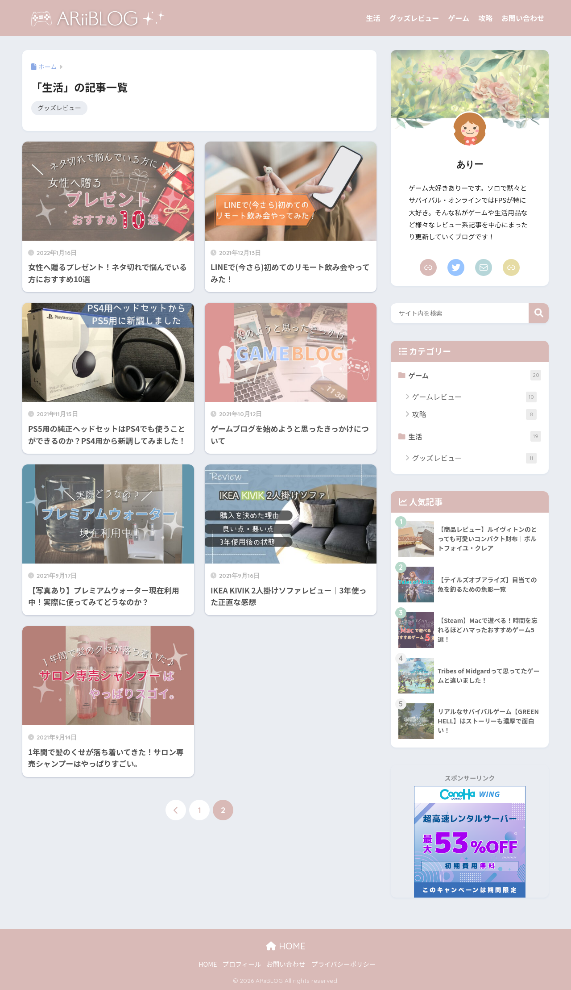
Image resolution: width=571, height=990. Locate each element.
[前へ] (176, 810)
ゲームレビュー (474, 396)
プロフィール (242, 964)
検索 (539, 313)
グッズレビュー (414, 18)
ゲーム (458, 18)
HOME (286, 946)
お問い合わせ (522, 18)
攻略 (485, 18)
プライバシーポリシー (343, 964)
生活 (373, 18)
